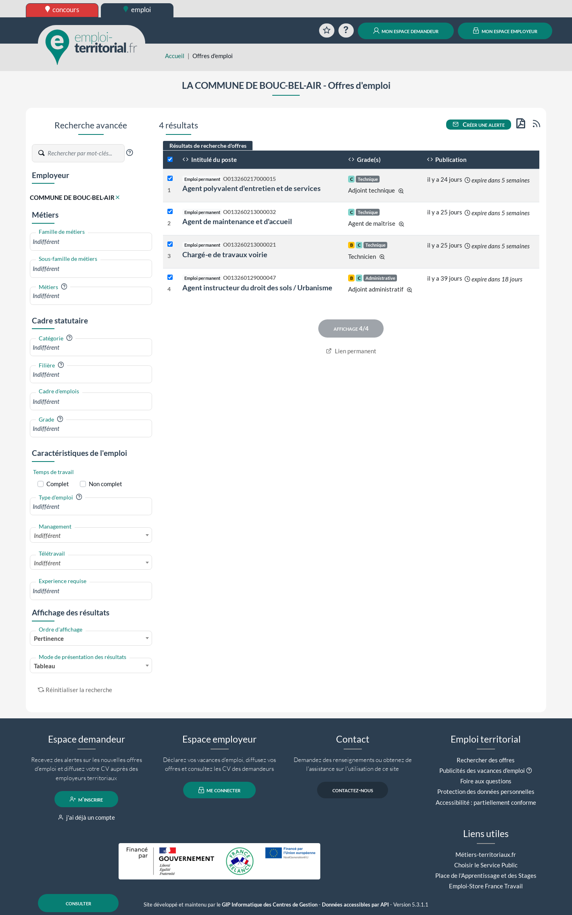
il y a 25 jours (444, 212)
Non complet (105, 483)
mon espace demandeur (406, 30)
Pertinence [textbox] (49, 638)
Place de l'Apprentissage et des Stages (486, 875)
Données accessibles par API (355, 905)
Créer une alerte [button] (479, 124)
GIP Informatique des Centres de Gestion (269, 905)
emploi (137, 9)
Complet (57, 483)
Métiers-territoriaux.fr (485, 854)
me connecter (219, 790)
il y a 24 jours (444, 179)
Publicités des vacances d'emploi (482, 770)
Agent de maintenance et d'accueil (237, 221)
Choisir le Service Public (486, 865)
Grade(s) (364, 159)
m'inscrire (86, 799)
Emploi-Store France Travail (486, 886)
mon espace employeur (505, 30)
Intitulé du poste (209, 159)
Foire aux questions (485, 781)
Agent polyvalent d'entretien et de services (251, 188)
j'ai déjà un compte (86, 817)
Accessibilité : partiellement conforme (486, 802)
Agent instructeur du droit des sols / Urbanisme (257, 287)
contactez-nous (352, 790)
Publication (447, 159)
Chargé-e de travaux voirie (224, 254)
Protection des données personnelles (485, 791)
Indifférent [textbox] (47, 535)
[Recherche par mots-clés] (85, 153)
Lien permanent (351, 351)
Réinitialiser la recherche (75, 689)
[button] (129, 152)
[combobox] (91, 242)
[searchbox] (91, 241)
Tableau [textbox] (44, 665)
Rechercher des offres (486, 760)
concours (62, 9)
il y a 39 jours (444, 278)
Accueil (174, 55)
